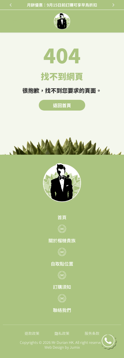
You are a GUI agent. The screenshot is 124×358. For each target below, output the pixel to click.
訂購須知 (62, 286)
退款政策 (32, 333)
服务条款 (92, 333)
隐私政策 (62, 333)
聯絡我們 (62, 310)
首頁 (62, 217)
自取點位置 (62, 263)
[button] (10, 5)
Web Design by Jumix (62, 347)
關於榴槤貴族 (62, 240)
